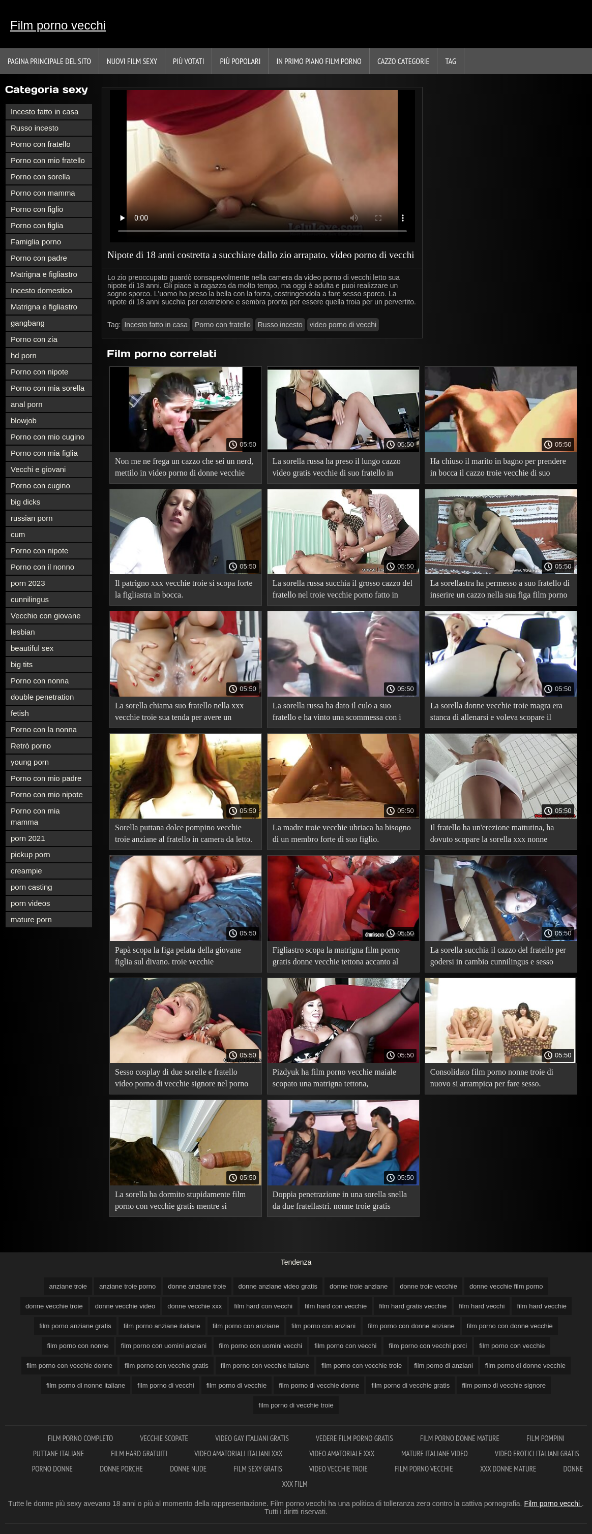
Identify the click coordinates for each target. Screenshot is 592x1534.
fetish (20, 713)
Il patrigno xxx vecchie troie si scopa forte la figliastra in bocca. (184, 589)
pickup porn (30, 854)
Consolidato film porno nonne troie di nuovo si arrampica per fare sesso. (491, 1078)
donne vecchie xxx (194, 1306)
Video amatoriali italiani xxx (239, 1453)
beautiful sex (32, 648)
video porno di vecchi (343, 325)
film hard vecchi (482, 1306)
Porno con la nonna (44, 729)
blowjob (24, 420)
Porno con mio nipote (47, 794)
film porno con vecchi (345, 1346)
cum (18, 534)
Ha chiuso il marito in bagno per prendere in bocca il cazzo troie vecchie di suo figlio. (498, 469)
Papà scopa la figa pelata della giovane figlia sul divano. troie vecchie (178, 956)
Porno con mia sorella (47, 388)
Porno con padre (39, 258)
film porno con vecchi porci (428, 1346)
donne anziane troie (197, 1286)
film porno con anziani (323, 1326)
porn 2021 (28, 838)
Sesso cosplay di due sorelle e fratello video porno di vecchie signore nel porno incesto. (181, 1079)
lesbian (23, 632)
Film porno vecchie (425, 1469)
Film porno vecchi (58, 25)
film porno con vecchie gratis (167, 1365)
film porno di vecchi (165, 1385)
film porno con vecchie (512, 1346)
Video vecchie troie (339, 1469)
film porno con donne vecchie (510, 1326)
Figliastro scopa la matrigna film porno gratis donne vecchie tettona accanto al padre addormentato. (336, 957)
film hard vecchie (542, 1306)
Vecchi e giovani (38, 469)
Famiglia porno (36, 241)
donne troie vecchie (428, 1286)
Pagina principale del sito (49, 61)
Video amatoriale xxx (342, 1453)
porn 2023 (28, 583)
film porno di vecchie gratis (410, 1385)
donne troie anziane (359, 1286)
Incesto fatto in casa (44, 111)
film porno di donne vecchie (525, 1365)
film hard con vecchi (263, 1306)
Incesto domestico (41, 290)
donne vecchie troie (54, 1306)
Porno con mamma (43, 193)
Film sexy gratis (258, 1469)
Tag (450, 61)
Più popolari (240, 61)
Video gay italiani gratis (252, 1438)
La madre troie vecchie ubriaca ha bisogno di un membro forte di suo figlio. (342, 833)
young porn (30, 762)
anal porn (27, 404)
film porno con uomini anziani (163, 1346)
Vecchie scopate (165, 1438)
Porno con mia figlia (44, 453)
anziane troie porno (127, 1286)
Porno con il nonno (42, 566)
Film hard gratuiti (140, 1453)
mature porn (31, 919)
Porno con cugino (40, 485)
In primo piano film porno (318, 61)
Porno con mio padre (46, 778)
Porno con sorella (40, 176)
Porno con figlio (37, 209)
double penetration (42, 697)
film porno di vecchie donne (319, 1385)
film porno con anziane (246, 1326)
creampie (26, 870)
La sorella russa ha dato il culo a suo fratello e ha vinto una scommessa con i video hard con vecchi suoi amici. (337, 713)
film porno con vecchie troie (361, 1365)
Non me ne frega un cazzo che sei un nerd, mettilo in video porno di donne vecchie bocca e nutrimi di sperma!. (184, 469)
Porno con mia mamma (35, 816)
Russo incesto (34, 127)
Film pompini (545, 1438)
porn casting (31, 887)
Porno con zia (34, 339)
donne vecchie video (125, 1306)
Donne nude (189, 1469)
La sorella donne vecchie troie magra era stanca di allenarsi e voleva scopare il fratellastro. (496, 713)
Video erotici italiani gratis (537, 1453)
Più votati (188, 61)
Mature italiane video (435, 1453)
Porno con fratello (41, 144)
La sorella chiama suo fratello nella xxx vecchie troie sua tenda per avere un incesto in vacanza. (179, 713)
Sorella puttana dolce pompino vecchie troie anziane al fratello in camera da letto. (183, 833)
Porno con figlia (37, 225)
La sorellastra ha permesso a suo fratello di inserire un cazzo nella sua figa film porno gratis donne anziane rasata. (500, 591)
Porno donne (53, 1469)
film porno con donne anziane (411, 1326)
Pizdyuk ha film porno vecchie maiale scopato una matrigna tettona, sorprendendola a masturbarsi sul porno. (338, 1079)
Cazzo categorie (403, 61)
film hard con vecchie (336, 1306)
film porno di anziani (443, 1365)
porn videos (30, 903)
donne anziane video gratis (278, 1286)
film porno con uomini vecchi (260, 1346)
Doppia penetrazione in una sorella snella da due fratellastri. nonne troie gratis (340, 1200)
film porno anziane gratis (75, 1326)
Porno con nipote (39, 371)
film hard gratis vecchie (413, 1306)
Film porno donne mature (460, 1438)
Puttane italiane (59, 1453)
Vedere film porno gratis (355, 1438)
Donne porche (122, 1469)
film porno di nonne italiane (85, 1385)
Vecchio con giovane (46, 615)
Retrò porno (31, 745)
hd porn (24, 355)
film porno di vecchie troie (295, 1405)
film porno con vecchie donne (69, 1365)
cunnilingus (30, 599)
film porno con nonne (77, 1346)
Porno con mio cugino (47, 436)
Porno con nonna (40, 680)
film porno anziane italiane (162, 1326)
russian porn (32, 518)
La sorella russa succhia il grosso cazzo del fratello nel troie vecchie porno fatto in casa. (342, 591)
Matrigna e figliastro (44, 274)
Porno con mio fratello (48, 160)
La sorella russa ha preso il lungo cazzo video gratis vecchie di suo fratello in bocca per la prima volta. (337, 469)
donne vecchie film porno (506, 1286)
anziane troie (68, 1286)
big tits (22, 664)
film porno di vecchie (236, 1385)
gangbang (28, 323)
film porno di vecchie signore (504, 1385)
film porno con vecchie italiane (265, 1365)
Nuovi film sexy (132, 61)
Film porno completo (81, 1438)
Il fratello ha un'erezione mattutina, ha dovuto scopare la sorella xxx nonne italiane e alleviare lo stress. (492, 835)
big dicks (25, 501)
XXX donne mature (509, 1469)
